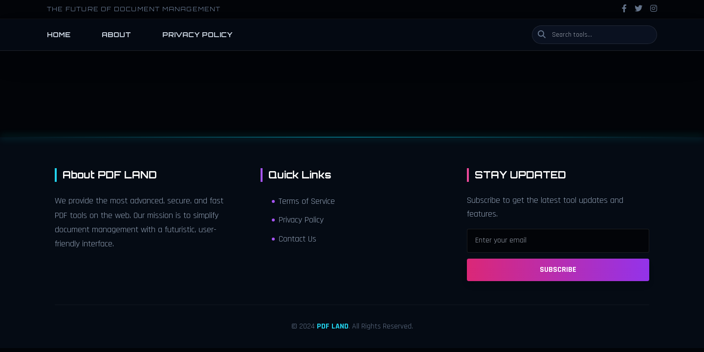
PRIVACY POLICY (197, 34)
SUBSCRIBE (558, 269)
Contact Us (294, 239)
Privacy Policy (298, 220)
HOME (58, 34)
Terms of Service (303, 201)
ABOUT (116, 34)
